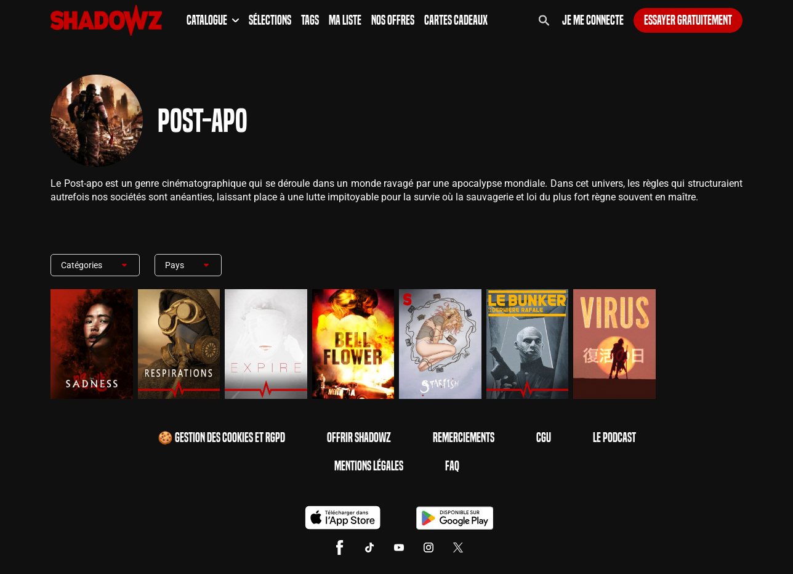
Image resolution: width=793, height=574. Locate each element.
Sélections (270, 20)
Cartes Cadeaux (456, 20)
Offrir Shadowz (359, 437)
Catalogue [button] (213, 20)
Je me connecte (593, 20)
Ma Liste (345, 20)
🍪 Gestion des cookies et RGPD (221, 437)
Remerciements (463, 437)
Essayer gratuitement (688, 20)
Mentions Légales (368, 466)
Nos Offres (392, 20)
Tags (310, 20)
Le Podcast (614, 437)
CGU (543, 437)
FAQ (452, 466)
